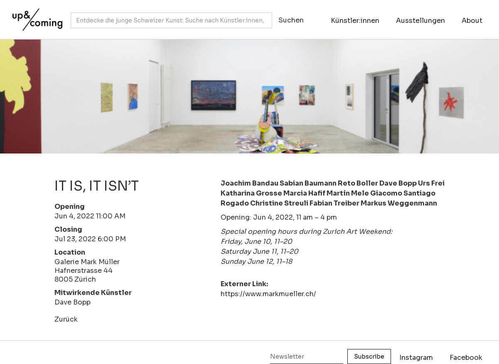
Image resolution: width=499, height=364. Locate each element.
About (472, 20)
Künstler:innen (355, 20)
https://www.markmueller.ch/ (268, 294)
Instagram (416, 357)
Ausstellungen (420, 20)
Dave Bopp (72, 302)
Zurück (66, 319)
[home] (35, 15)
